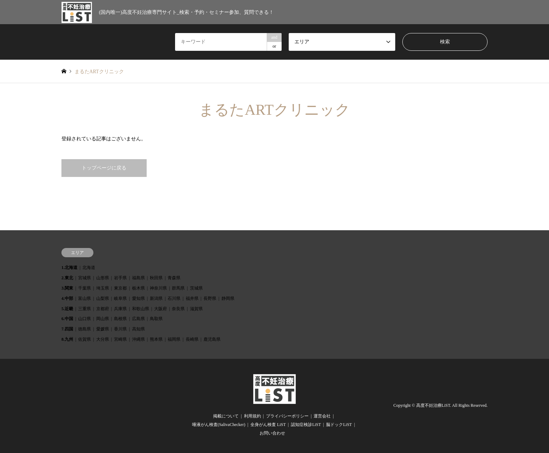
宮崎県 (120, 339)
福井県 (192, 298)
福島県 (138, 277)
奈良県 (178, 308)
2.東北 (67, 277)
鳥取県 (156, 318)
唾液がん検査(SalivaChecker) (218, 424)
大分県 (102, 339)
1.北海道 (69, 267)
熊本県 (156, 339)
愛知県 (138, 298)
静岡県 (228, 298)
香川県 (120, 329)
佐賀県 (84, 339)
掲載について (226, 416)
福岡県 (174, 339)
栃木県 (138, 288)
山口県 (84, 318)
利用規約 (252, 416)
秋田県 (156, 277)
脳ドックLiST (339, 424)
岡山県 (102, 318)
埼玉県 (102, 288)
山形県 (102, 277)
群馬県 (178, 288)
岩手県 (120, 277)
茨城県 (196, 288)
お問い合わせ (272, 433)
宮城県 (84, 277)
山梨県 (102, 298)
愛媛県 (102, 329)
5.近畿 (67, 308)
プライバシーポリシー (287, 416)
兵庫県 (120, 308)
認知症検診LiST (306, 424)
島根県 (120, 318)
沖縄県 (138, 339)
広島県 (138, 318)
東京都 (120, 288)
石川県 (174, 298)
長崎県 (192, 339)
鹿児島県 (212, 339)
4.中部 (67, 298)
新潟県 (156, 298)
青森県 (174, 277)
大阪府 (160, 308)
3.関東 (67, 288)
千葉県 (84, 288)
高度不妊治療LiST (433, 405)
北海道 (88, 267)
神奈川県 (158, 288)
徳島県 (84, 329)
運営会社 (322, 416)
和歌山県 (140, 308)
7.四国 (67, 329)
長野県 (209, 298)
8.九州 (67, 339)
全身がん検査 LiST (268, 424)
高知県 (138, 329)
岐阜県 (120, 298)
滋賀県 (196, 308)
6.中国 (67, 318)
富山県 (84, 298)
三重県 (84, 308)
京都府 (102, 308)
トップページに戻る (104, 168)
